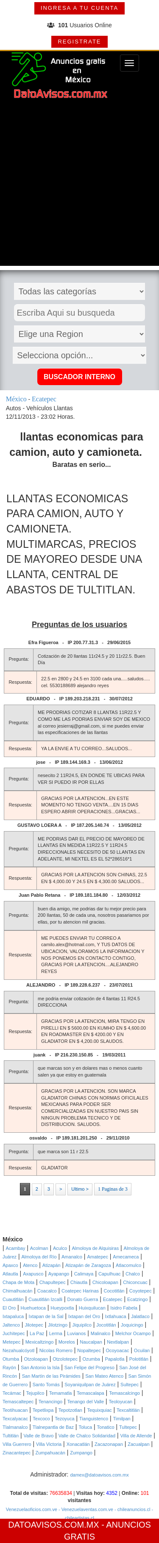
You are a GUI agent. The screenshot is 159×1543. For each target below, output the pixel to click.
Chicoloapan (105, 1282)
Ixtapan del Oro (84, 1316)
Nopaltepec (89, 1350)
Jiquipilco (82, 1324)
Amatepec (97, 1256)
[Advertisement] (79, 186)
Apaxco (10, 1265)
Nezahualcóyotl (18, 1350)
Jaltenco (11, 1324)
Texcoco (41, 1418)
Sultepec (129, 1384)
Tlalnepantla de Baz (53, 1427)
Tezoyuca (64, 1418)
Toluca (85, 1427)
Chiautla (78, 1282)
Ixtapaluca (13, 1316)
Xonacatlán (78, 1444)
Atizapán (51, 1265)
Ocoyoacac (117, 1350)
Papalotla (114, 1359)
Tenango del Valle (85, 1401)
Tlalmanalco (15, 1427)
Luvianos (76, 1333)
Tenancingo (50, 1401)
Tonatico (105, 1427)
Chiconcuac (135, 1282)
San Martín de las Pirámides (51, 1376)
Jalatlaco (140, 1316)
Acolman (39, 1248)
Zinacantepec (17, 1452)
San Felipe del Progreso (89, 1367)
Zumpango (81, 1452)
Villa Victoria (48, 1444)
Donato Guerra (82, 1299)
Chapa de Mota (18, 1282)
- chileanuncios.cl (131, 1509)
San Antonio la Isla (40, 1367)
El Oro (9, 1307)
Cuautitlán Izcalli (45, 1299)
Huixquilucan (92, 1307)
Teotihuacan (15, 1410)
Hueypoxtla (62, 1307)
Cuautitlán (13, 1299)
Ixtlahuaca (115, 1316)
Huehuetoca (33, 1307)
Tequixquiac (99, 1410)
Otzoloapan (36, 1359)
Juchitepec (14, 1333)
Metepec (11, 1341)
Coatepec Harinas (80, 1290)
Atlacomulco (128, 1265)
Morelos (67, 1341)
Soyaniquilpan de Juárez (89, 1384)
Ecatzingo (137, 1299)
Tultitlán (11, 1435)
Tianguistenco (93, 1418)
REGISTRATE (79, 41)
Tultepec (128, 1427)
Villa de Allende (136, 1435)
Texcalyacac (15, 1418)
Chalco (133, 1273)
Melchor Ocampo (133, 1333)
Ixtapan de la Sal (46, 1316)
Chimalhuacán (17, 1290)
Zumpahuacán (50, 1452)
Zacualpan (138, 1444)
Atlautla (10, 1273)
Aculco (60, 1248)
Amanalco (71, 1256)
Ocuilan (142, 1350)
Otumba (11, 1359)
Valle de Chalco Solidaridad (87, 1435)
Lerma (55, 1333)
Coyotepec (140, 1290)
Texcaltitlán (128, 1410)
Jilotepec (34, 1324)
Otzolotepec (65, 1359)
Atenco (30, 1265)
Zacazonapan (109, 1444)
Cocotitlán (114, 1290)
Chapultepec (52, 1282)
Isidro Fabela (123, 1307)
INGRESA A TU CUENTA (79, 8)
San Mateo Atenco (104, 1376)
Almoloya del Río (38, 1256)
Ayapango (58, 1273)
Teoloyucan (121, 1401)
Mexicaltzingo (39, 1341)
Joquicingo (132, 1324)
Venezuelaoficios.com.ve (31, 1509)
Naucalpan (91, 1341)
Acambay (15, 1248)
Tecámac (12, 1393)
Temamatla (60, 1393)
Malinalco (100, 1333)
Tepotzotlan (70, 1410)
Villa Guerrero (17, 1444)
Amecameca (126, 1256)
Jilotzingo (57, 1324)
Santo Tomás (46, 1384)
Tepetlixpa (43, 1410)
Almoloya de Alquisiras (95, 1248)
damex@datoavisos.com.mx (99, 1474)
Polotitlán (138, 1359)
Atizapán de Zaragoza (88, 1265)
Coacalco (47, 1290)
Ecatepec (113, 1299)
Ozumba (91, 1359)
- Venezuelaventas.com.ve (85, 1509)
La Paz (37, 1333)
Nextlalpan (118, 1341)
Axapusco (33, 1273)
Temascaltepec (18, 1401)
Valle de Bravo (39, 1435)
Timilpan (122, 1418)
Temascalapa (90, 1393)
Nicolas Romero (56, 1350)
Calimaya (84, 1273)
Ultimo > (80, 1189)
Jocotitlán (106, 1324)
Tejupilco (35, 1393)
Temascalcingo (124, 1393)
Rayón (9, 1367)
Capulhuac (109, 1273)
